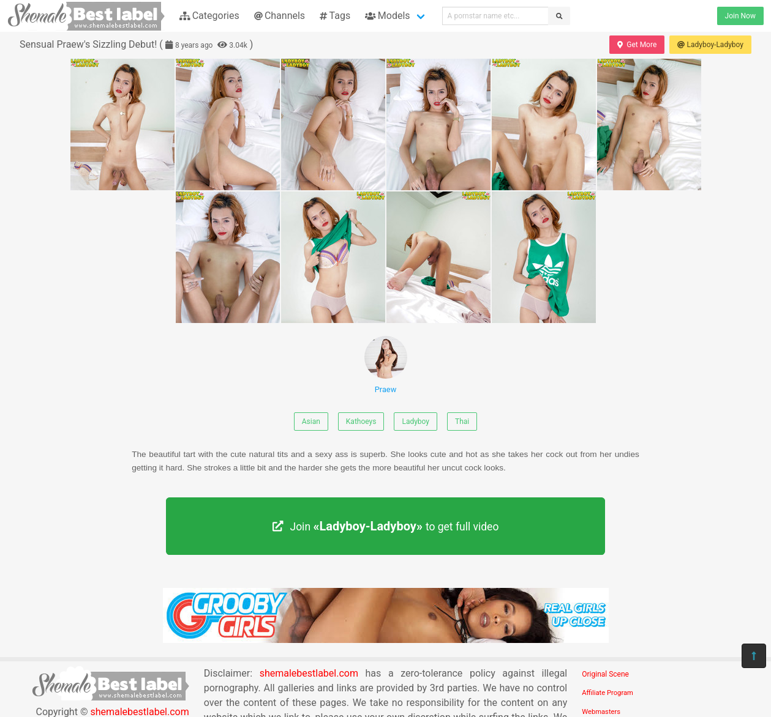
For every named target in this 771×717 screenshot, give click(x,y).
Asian (311, 421)
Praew (385, 365)
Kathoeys (361, 421)
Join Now (740, 16)
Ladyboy (415, 421)
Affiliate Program (607, 693)
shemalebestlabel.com (309, 673)
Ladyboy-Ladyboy (710, 44)
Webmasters (601, 712)
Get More (636, 44)
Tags (335, 15)
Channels (279, 15)
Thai (462, 421)
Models (387, 15)
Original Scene (605, 674)
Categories (209, 15)
